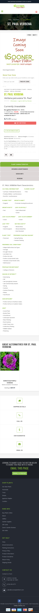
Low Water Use (7, 253)
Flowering (5, 330)
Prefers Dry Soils (7, 255)
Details (16, 111)
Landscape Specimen (9, 317)
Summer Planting (19, 239)
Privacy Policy (6, 550)
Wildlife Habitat (7, 328)
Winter (5, 291)
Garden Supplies (6, 521)
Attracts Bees (19, 226)
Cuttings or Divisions (8, 269)
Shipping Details (6, 562)
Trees (4, 492)
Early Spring (6, 276)
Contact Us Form (7, 573)
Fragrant (5, 202)
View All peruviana (15, 90)
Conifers (4, 500)
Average (5, 249)
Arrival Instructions (7, 544)
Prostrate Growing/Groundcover (24, 202)
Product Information (8, 553)
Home (9, 18)
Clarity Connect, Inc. (19, 605)
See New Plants (6, 486)
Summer (5, 287)
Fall (4, 278)
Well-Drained (6, 262)
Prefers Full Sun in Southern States (12, 303)
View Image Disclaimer (9, 69)
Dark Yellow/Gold (20, 209)
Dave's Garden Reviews (9, 527)
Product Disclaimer (7, 556)
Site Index (5, 529)
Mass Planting (7, 319)
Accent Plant (6, 310)
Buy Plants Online (7, 512)
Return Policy (6, 559)
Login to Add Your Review (25, 100)
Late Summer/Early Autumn (10, 283)
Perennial (6, 237)
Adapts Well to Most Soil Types (11, 246)
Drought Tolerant (7, 251)
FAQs (3, 541)
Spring (5, 285)
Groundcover (7, 314)
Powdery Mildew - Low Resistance (12, 193)
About (4, 515)
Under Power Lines (8, 323)
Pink (26, 191)
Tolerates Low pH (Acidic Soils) (11, 260)
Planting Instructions (8, 547)
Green (18, 212)
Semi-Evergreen (7, 228)
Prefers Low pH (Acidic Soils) (10, 257)
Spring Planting (18, 237)
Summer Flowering (8, 289)
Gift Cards (5, 524)
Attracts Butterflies (21, 228)
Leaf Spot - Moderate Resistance (12, 191)
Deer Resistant (20, 230)
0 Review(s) (14, 100)
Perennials (5, 489)
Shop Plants (16, 18)
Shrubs (4, 495)
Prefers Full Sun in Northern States (12, 301)
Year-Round (6, 294)
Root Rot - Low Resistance (10, 195)
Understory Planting (8, 325)
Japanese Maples (7, 498)
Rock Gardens (7, 321)
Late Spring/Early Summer (10, 280)
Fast (4, 209)
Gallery (4, 518)
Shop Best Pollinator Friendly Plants (15, 88)
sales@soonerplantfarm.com (15, 589)
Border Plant (6, 312)
